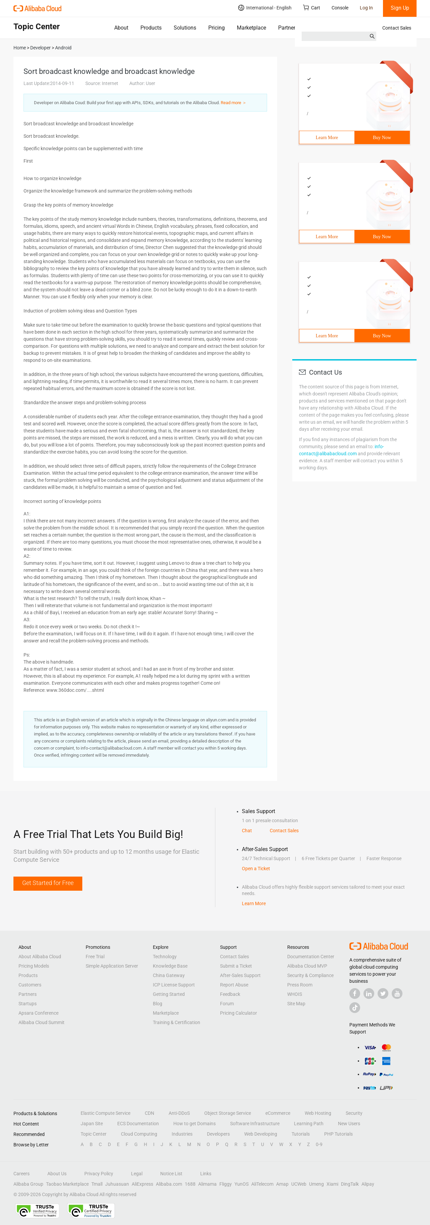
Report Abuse (234, 984)
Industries (182, 1134)
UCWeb (298, 1184)
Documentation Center (310, 956)
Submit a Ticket (236, 966)
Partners (288, 28)
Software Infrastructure (255, 1123)
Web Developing (260, 1134)
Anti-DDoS (179, 1113)
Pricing (216, 28)
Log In (366, 7)
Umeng (316, 1184)
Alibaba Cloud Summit (41, 1022)
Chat (247, 830)
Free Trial (95, 956)
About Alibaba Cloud (39, 956)
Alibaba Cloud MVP (307, 966)
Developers (218, 1134)
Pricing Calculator (238, 1013)
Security (354, 1113)
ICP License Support (174, 984)
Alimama (207, 1184)
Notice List (171, 1173)
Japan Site (92, 1123)
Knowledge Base (170, 966)
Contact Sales (396, 28)
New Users (349, 1123)
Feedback (230, 994)
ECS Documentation (138, 1123)
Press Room (299, 984)
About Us (57, 1173)
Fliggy (225, 1184)
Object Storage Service (227, 1113)
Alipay (367, 1184)
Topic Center (93, 1134)
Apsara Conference (38, 1013)
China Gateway (169, 975)
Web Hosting (318, 1113)
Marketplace (251, 28)
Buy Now (382, 137)
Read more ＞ (234, 102)
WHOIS (294, 994)
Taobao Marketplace (67, 1184)
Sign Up (400, 8)
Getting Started (169, 994)
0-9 (319, 1144)
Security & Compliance (310, 975)
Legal (136, 1173)
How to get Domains (194, 1123)
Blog (157, 1003)
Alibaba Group (28, 1184)
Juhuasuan (117, 1184)
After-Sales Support (240, 975)
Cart (311, 7)
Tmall (96, 1184)
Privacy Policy (98, 1173)
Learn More (327, 137)
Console (340, 7)
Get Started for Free (48, 882)
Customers (29, 984)
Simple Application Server (112, 966)
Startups (27, 1003)
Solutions (185, 28)
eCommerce (277, 1113)
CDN (149, 1113)
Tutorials (301, 1134)
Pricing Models (33, 966)
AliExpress (142, 1184)
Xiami (332, 1184)
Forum (227, 1003)
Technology (165, 956)
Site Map (296, 1003)
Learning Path (309, 1123)
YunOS (241, 1184)
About (121, 28)
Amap (282, 1184)
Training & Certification (176, 1022)
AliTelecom (262, 1184)
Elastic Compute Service (105, 1113)
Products (151, 28)
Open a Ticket (256, 868)
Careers (21, 1173)
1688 (190, 1184)
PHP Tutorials (338, 1134)
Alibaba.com (169, 1184)
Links (205, 1173)
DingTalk (350, 1184)
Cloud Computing (139, 1134)
